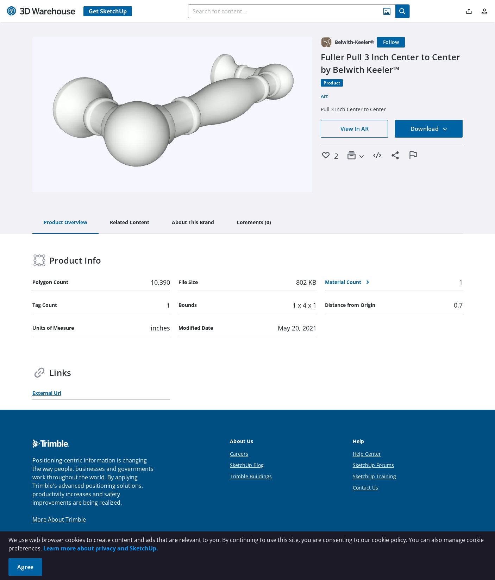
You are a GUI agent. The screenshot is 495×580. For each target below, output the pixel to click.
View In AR (354, 129)
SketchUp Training (374, 476)
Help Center (367, 453)
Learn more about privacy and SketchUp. (100, 548)
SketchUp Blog (247, 465)
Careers (239, 453)
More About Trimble (59, 519)
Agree (25, 567)
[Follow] (391, 42)
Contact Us (365, 487)
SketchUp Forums (373, 465)
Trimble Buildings (251, 476)
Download (429, 129)
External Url (46, 393)
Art (324, 96)
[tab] (65, 223)
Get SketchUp (108, 11)
